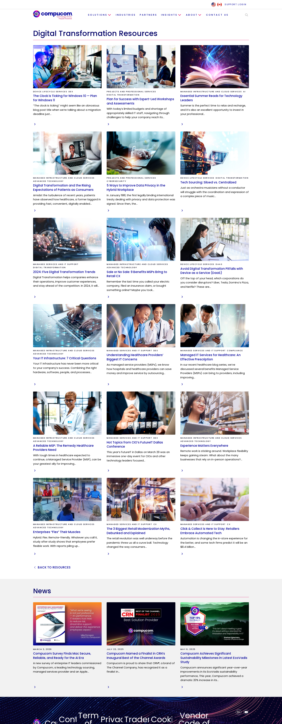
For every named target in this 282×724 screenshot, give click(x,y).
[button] (244, 15)
